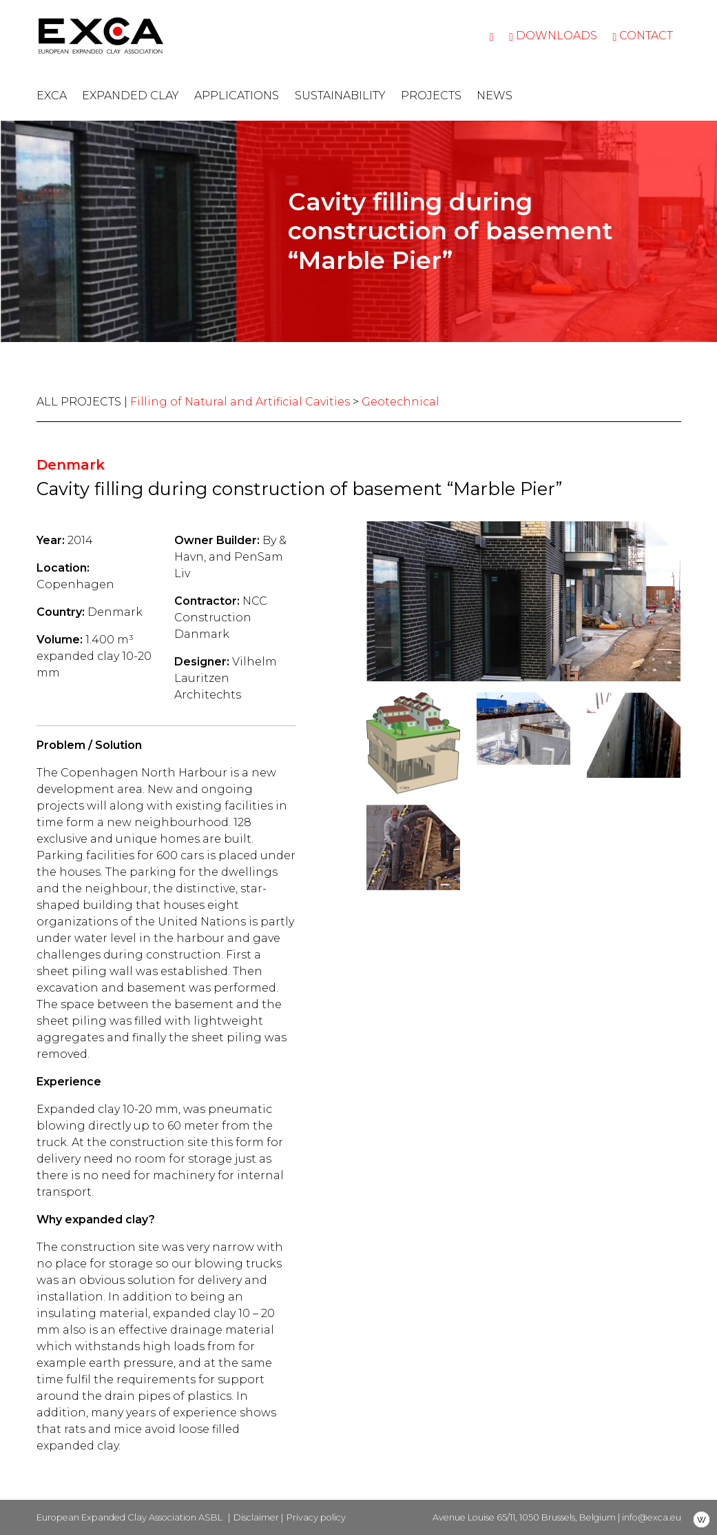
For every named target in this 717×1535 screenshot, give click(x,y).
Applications (236, 95)
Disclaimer (256, 1517)
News (494, 95)
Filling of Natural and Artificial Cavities (240, 401)
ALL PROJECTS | (83, 401)
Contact (642, 35)
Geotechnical (400, 401)
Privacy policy (316, 1517)
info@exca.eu (651, 1517)
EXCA (52, 95)
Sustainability (340, 95)
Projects (431, 95)
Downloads (553, 35)
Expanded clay (130, 95)
